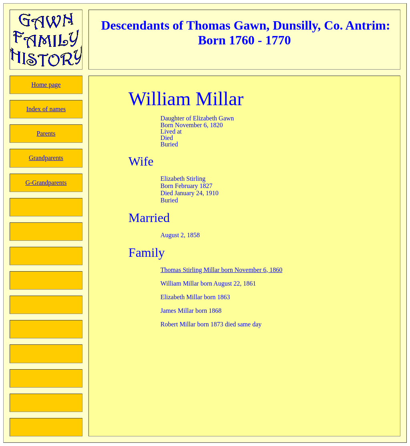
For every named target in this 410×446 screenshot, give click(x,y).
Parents (45, 133)
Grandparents (46, 157)
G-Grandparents (45, 182)
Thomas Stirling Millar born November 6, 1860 (221, 269)
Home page (45, 84)
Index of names (46, 109)
